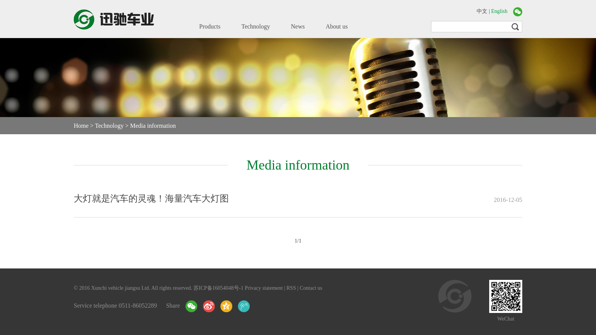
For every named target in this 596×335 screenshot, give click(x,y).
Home (81, 125)
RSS (291, 288)
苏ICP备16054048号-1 (218, 288)
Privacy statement (264, 288)
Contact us (311, 288)
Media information (153, 125)
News (297, 26)
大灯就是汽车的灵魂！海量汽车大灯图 (151, 198)
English (499, 11)
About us (337, 26)
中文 (482, 11)
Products (209, 26)
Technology (255, 26)
